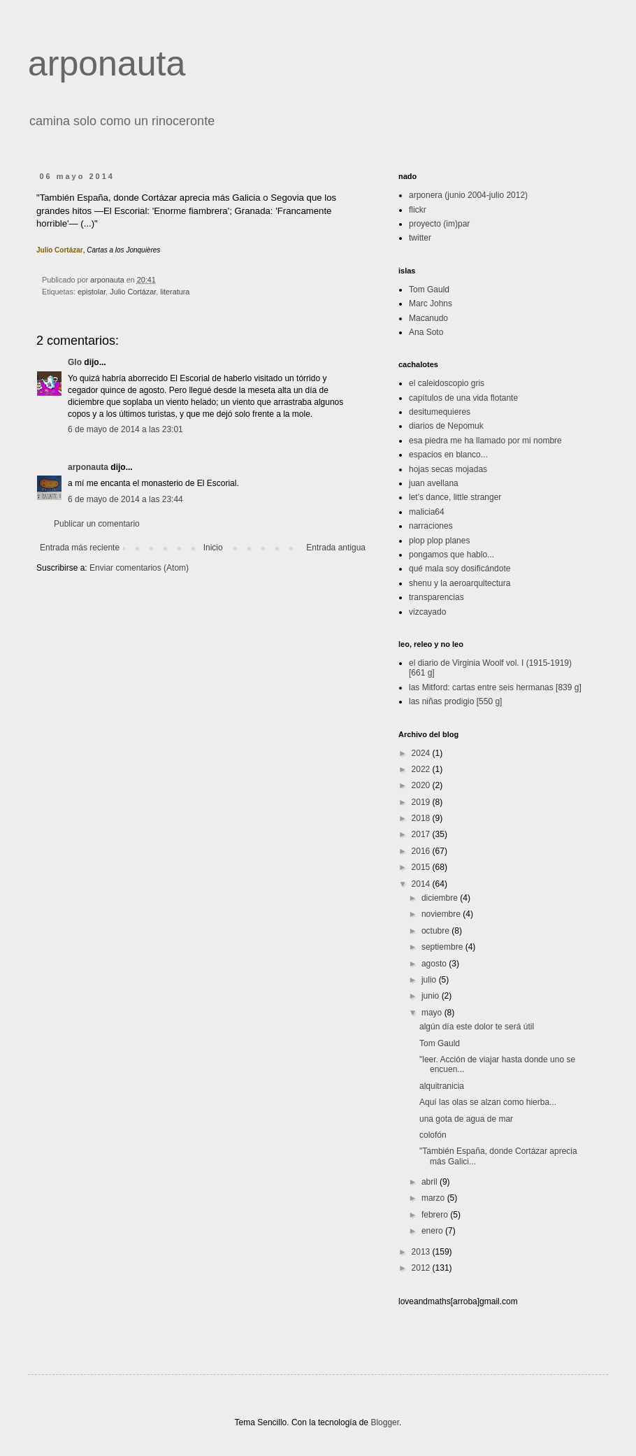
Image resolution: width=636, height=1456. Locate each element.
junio (431, 996)
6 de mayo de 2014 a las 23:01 (125, 429)
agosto (435, 964)
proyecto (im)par (439, 224)
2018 (422, 818)
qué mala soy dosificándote (459, 568)
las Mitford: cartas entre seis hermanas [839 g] (495, 687)
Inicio (213, 547)
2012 (422, 1268)
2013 (422, 1252)
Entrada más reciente (80, 547)
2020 (422, 785)
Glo (75, 362)
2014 (422, 884)
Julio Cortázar (133, 291)
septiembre (443, 947)
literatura (174, 291)
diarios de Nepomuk (446, 426)
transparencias (436, 597)
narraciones (431, 526)
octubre (436, 931)
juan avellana (433, 483)
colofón (433, 1135)
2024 (422, 753)
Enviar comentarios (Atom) (139, 568)
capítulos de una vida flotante (463, 398)
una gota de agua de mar (466, 1119)
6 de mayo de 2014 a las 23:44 (125, 499)
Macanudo (428, 318)
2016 (422, 851)
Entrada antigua (336, 547)
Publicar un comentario (97, 524)
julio (430, 980)
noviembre (442, 914)
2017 (422, 834)
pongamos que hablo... (451, 554)
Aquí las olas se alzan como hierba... (487, 1102)
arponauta (106, 63)
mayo (433, 1013)
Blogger (384, 1422)
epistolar (92, 291)
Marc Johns (430, 303)
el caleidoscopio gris (446, 383)
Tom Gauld (429, 289)
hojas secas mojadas (448, 469)
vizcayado (427, 612)
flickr (417, 210)
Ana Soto (426, 332)
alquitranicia (441, 1086)
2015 (422, 867)
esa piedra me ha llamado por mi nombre (485, 440)
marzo (434, 1198)
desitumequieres (439, 412)
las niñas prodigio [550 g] (455, 701)
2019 (422, 802)
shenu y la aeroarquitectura (459, 583)
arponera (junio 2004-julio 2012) (468, 195)
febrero (435, 1215)
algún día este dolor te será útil (476, 1027)
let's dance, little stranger (455, 497)
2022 (422, 769)
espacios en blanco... (448, 454)
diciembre (440, 898)
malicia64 (427, 512)
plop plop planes (439, 540)
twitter (420, 238)
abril (430, 1182)
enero (433, 1231)
